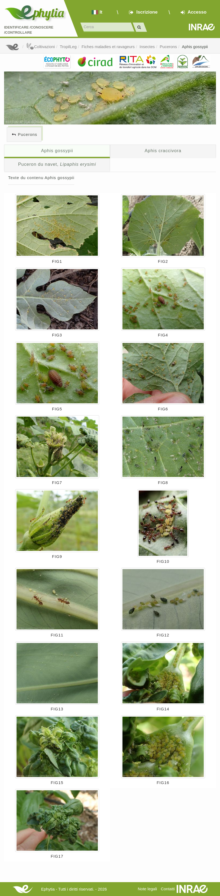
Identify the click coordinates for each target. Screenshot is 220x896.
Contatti (168, 888)
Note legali (147, 888)
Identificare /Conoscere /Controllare (28, 30)
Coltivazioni (40, 46)
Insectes (147, 46)
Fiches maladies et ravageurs (108, 46)
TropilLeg (68, 46)
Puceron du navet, (57, 164)
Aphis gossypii (195, 46)
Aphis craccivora (163, 150)
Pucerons (168, 46)
